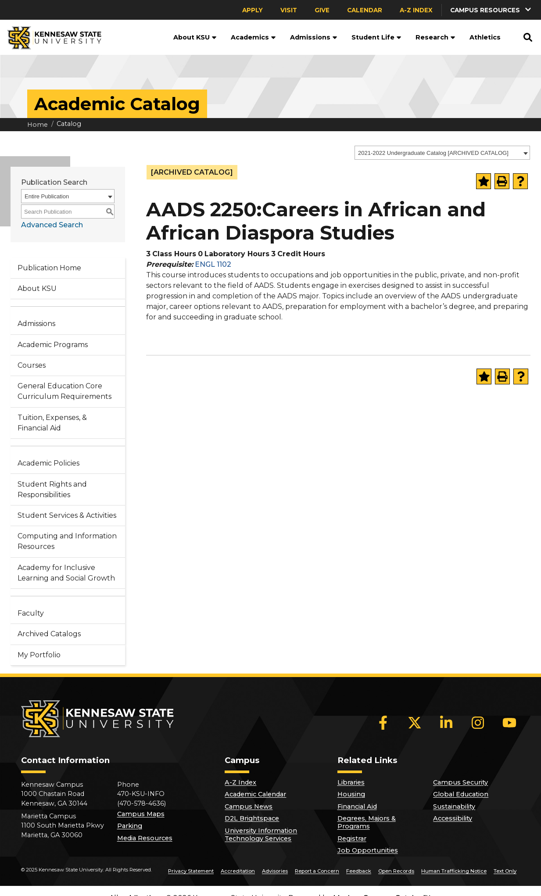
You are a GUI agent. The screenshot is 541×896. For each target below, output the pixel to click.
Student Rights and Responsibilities (52, 489)
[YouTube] (509, 722)
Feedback (358, 871)
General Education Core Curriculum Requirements (64, 391)
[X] (414, 722)
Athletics (485, 37)
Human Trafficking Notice (454, 871)
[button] (491, 10)
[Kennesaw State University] (50, 37)
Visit (288, 10)
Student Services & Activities (67, 515)
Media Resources (144, 838)
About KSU (195, 37)
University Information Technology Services (261, 834)
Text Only (505, 871)
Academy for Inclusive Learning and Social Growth (66, 572)
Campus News (248, 806)
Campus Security (460, 782)
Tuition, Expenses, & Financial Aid (52, 422)
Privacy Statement (191, 871)
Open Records (396, 871)
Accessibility (452, 818)
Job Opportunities (367, 850)
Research (435, 37)
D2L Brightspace (252, 818)
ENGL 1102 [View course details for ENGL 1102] (213, 264)
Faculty (31, 613)
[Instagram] (477, 722)
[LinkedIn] (446, 722)
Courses (32, 365)
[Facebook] (383, 722)
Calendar (364, 10)
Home (37, 125)
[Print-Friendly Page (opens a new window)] (501, 181)
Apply (252, 10)
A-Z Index (416, 10)
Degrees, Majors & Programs (366, 822)
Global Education (460, 794)
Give (322, 10)
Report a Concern (317, 871)
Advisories (275, 871)
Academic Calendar (255, 794)
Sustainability (454, 806)
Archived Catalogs (49, 634)
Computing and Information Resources (67, 541)
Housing (351, 794)
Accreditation (238, 871)
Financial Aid (357, 806)
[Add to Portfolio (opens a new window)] (483, 181)
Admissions (313, 37)
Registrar (351, 838)
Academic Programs (53, 344)
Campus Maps (141, 814)
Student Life (376, 37)
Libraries (351, 782)
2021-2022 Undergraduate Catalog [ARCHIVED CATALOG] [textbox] (433, 153)
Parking (129, 826)
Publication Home (49, 268)
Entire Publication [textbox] (47, 196)
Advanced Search (52, 225)
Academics (253, 37)
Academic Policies (48, 463)
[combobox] (442, 153)
